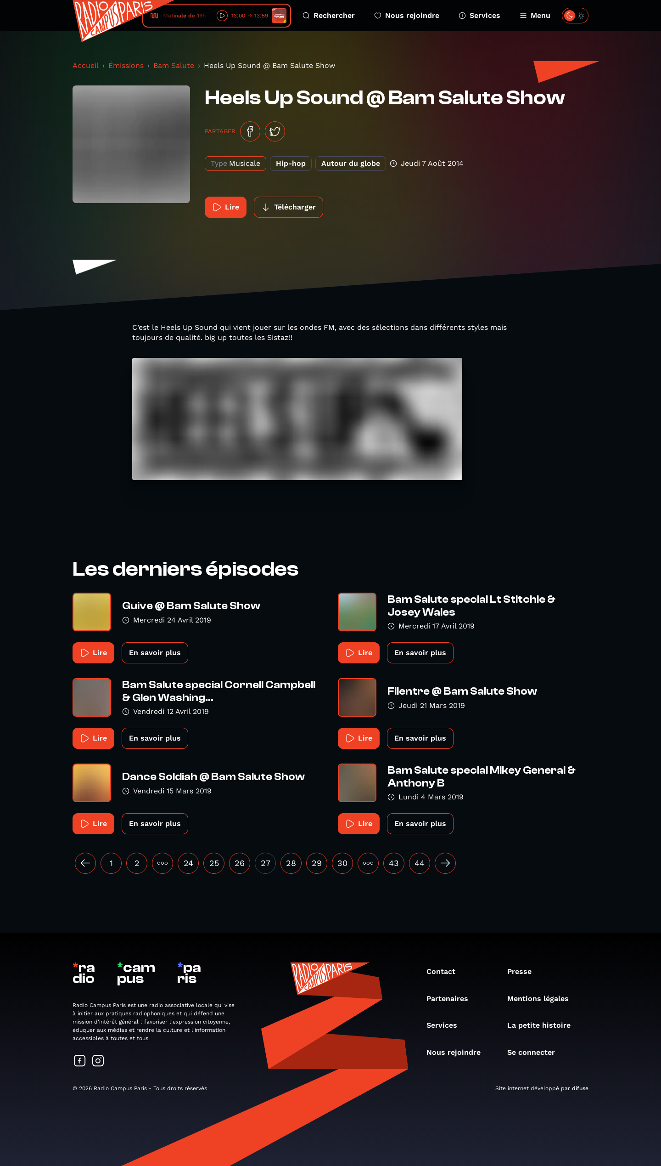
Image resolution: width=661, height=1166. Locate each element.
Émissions (126, 65)
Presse (524, 971)
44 (420, 863)
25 (214, 863)
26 (240, 863)
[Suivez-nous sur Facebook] (80, 1061)
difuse (580, 1088)
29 (317, 863)
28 (291, 863)
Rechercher (328, 15)
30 (342, 863)
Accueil (86, 65)
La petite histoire (543, 1025)
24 (188, 863)
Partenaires (451, 998)
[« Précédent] (85, 863)
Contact (445, 971)
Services (479, 15)
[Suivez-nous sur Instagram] (98, 1061)
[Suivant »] (445, 863)
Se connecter (535, 1052)
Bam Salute (173, 65)
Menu (535, 15)
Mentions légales (542, 998)
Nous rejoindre (406, 15)
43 (394, 863)
